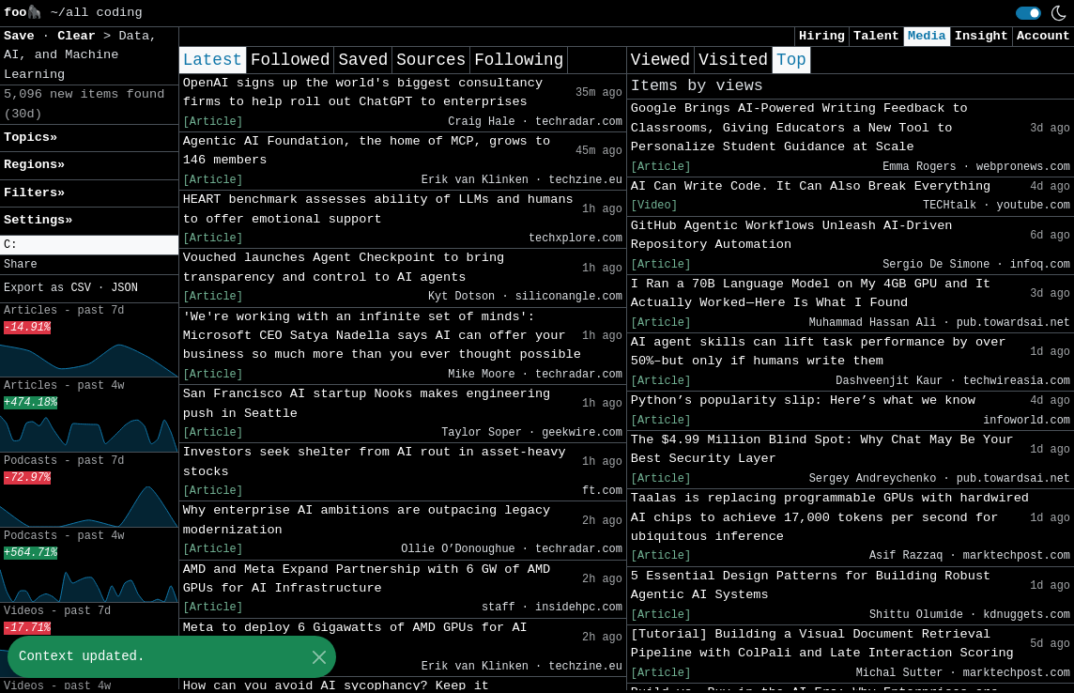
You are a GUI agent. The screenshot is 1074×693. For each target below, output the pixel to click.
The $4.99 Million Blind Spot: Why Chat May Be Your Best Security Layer (822, 449)
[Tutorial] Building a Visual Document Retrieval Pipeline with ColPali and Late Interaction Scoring (822, 643)
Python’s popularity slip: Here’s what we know (803, 400)
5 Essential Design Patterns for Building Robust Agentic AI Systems (810, 585)
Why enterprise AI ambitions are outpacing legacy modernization (367, 519)
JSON (124, 288)
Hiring (822, 36)
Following (518, 60)
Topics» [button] (30, 138)
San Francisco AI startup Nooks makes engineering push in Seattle (367, 403)
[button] (89, 245)
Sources (431, 60)
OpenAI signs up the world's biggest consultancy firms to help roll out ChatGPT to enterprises (363, 92)
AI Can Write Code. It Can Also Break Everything (810, 186)
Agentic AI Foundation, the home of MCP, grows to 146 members (367, 150)
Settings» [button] (38, 220)
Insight (981, 36)
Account (1043, 36)
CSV (80, 288)
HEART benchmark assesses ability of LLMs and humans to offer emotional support (378, 208)
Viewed (660, 60)
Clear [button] (80, 36)
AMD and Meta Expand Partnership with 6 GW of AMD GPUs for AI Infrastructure (367, 578)
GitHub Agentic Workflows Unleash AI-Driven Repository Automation (792, 235)
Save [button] (23, 36)
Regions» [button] (34, 165)
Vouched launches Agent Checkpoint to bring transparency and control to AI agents (344, 267)
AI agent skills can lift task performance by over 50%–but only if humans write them (818, 351)
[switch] (1028, 13)
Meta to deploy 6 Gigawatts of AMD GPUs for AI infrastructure (355, 637)
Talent (876, 36)
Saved (363, 60)
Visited (733, 60)
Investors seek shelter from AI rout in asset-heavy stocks (374, 461)
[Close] (319, 657)
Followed (290, 60)
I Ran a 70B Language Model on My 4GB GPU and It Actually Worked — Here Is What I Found (810, 293)
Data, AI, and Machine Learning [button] (80, 55)
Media (927, 36)
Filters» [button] (34, 193)
